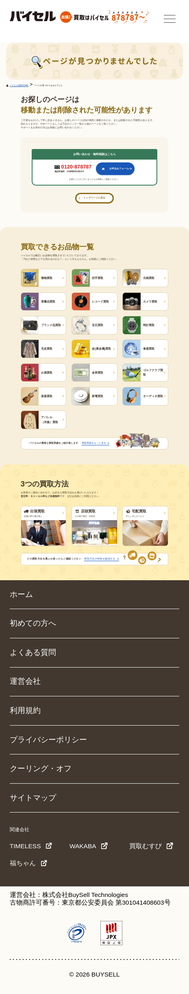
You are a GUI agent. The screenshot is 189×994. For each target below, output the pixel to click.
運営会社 (25, 681)
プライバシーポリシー (48, 739)
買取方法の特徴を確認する (99, 559)
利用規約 (25, 710)
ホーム (21, 594)
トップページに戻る (94, 198)
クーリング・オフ (41, 768)
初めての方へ (33, 623)
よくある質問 (33, 652)
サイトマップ (33, 797)
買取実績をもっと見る (94, 443)
